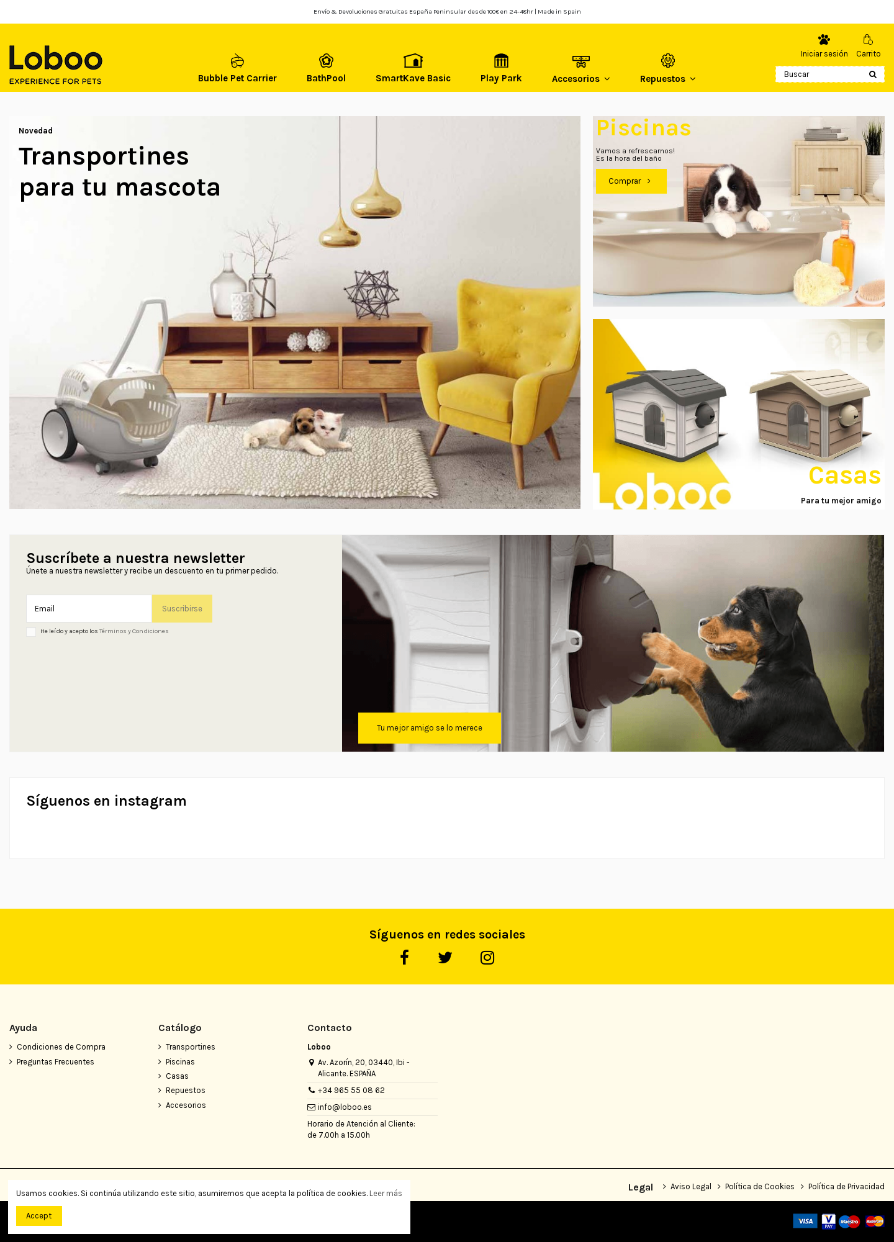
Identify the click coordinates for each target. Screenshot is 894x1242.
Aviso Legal (690, 1186)
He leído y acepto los (104, 631)
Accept (39, 1215)
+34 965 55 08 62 (351, 1090)
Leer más (385, 1193)
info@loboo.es (345, 1107)
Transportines (190, 1046)
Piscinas (180, 1061)
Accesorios (186, 1105)
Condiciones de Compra (61, 1046)
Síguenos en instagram (106, 801)
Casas (177, 1076)
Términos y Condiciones (134, 631)
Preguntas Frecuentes (55, 1061)
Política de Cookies (760, 1186)
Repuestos (185, 1090)
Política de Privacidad (846, 1186)
